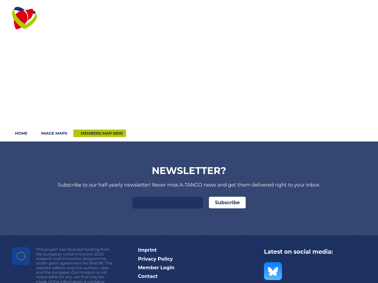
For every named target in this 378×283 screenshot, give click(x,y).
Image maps (54, 133)
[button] (114, 22)
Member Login (156, 267)
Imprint (147, 250)
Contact (299, 11)
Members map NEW (102, 133)
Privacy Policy (155, 259)
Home (21, 133)
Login (329, 11)
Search (357, 11)
